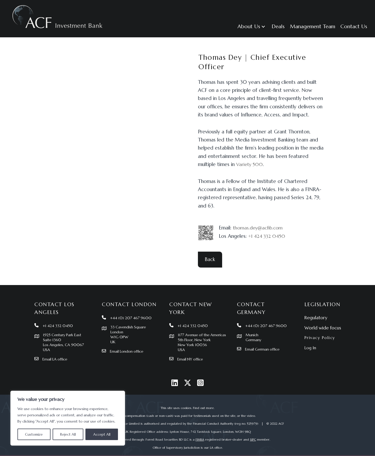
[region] (67, 418)
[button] (252, 26)
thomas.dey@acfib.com (259, 227)
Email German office (263, 343)
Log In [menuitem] (310, 342)
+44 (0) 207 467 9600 (132, 311)
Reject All (68, 434)
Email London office (128, 346)
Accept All (101, 434)
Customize (34, 434)
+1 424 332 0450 (268, 236)
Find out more (203, 408)
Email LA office (55, 353)
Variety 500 (250, 164)
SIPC (253, 439)
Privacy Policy (320, 331)
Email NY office (191, 359)
